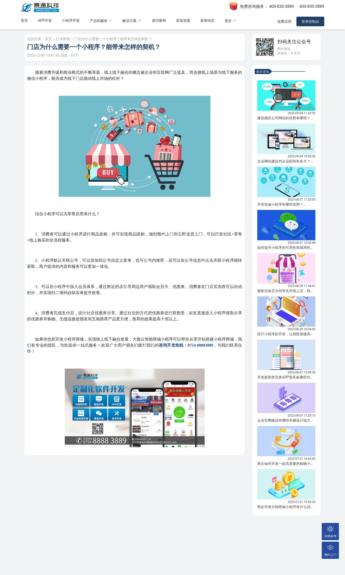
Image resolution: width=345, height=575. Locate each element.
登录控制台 (310, 21)
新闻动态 (207, 20)
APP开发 (45, 20)
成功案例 (159, 20)
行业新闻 (63, 39)
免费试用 (284, 21)
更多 (230, 20)
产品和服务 (101, 20)
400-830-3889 (281, 6)
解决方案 (131, 20)
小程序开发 (71, 20)
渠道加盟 (183, 20)
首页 (24, 20)
